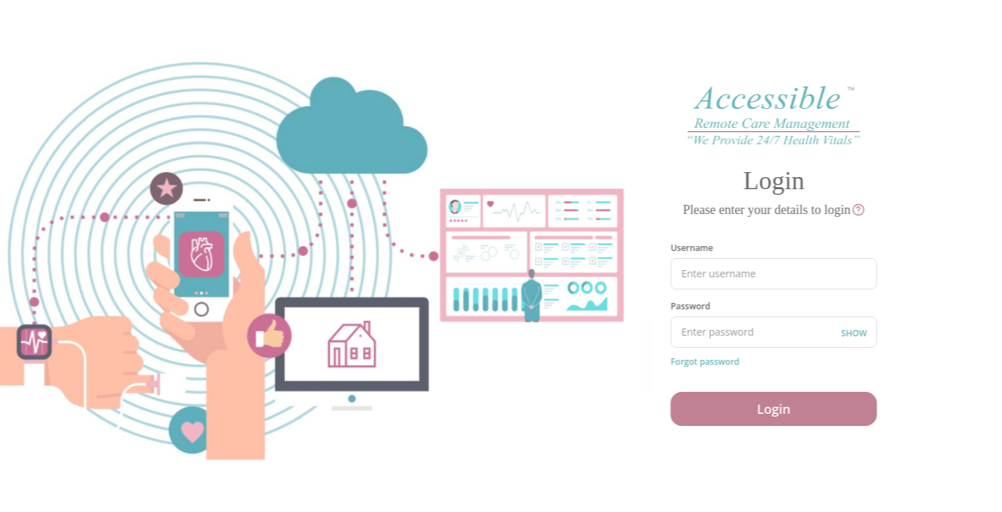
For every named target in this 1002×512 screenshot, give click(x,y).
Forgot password (704, 362)
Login (773, 408)
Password (690, 306)
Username (691, 248)
